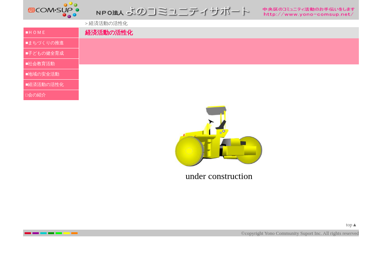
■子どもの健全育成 (44, 53)
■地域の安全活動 (42, 74)
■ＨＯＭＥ (35, 32)
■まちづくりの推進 (44, 42)
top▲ (351, 224)
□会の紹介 (35, 95)
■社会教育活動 (40, 63)
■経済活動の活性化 (44, 84)
